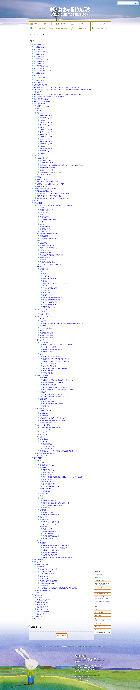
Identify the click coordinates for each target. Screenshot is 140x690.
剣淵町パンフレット (43, 186)
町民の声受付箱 (48, 373)
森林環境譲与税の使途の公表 (52, 505)
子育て (97, 609)
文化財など (43, 330)
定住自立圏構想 (48, 370)
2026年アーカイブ (46, 153)
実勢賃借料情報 (48, 533)
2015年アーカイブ (46, 127)
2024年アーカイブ (46, 148)
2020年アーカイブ (46, 139)
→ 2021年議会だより (41, 68)
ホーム (37, 646)
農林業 (39, 460)
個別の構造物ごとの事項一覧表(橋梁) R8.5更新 (49, 96)
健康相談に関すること (47, 245)
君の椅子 (39, 111)
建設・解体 (43, 378)
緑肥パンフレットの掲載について (44, 101)
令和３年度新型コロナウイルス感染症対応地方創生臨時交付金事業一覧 (56, 87)
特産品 (97, 590)
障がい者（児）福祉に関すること (50, 264)
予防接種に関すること (47, 250)
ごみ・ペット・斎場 (100, 626)
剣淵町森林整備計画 (49, 500)
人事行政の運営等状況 (47, 574)
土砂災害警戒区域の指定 (48, 422)
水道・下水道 (44, 314)
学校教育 (43, 321)
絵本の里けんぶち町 (40, 44)
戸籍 (41, 215)
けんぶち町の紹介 (39, 104)
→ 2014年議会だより (41, 52)
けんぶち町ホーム (33, 34)
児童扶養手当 (47, 292)
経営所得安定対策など (47, 481)
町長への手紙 (38, 616)
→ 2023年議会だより (41, 77)
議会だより (40, 614)
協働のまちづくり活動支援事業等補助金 (56, 359)
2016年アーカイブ (46, 129)
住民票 (42, 207)
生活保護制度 (47, 444)
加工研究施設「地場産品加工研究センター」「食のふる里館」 (63, 477)
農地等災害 (43, 517)
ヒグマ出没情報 (48, 512)
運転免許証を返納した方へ (45, 191)
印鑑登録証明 (44, 217)
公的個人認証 (44, 212)
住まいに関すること (46, 342)
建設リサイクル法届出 (50, 385)
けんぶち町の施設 (99, 580)
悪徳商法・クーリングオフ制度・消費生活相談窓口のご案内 (59, 451)
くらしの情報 (38, 203)
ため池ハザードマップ (50, 524)
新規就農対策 (47, 491)
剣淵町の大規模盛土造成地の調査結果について (58, 380)
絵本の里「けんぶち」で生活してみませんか (57, 344)
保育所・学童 (44, 269)
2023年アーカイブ (46, 146)
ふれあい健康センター (47, 163)
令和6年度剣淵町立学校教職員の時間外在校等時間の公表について (64, 323)
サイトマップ (38, 618)
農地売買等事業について (51, 536)
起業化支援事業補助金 (50, 552)
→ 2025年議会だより (41, 82)
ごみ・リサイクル (45, 430)
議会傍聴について (42, 607)
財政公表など (44, 576)
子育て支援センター (49, 278)
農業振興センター (49, 472)
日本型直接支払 (45, 493)
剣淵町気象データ (49, 470)
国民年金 (43, 224)
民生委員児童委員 (49, 446)
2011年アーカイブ (46, 118)
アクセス (57, 646)
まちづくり (98, 618)
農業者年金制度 (45, 226)
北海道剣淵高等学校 (46, 337)
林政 (41, 498)
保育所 (45, 281)
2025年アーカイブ (46, 151)
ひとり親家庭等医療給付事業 (52, 297)
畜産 (41, 496)
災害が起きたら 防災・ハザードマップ (53, 418)
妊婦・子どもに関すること (48, 248)
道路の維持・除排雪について (52, 401)
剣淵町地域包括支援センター (49, 262)
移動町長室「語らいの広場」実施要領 (55, 368)
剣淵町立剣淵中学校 (46, 335)
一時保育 (46, 276)
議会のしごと (41, 604)
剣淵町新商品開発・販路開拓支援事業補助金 (57, 557)
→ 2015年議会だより (41, 54)
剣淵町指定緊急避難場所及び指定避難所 (53, 420)
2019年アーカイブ (46, 137)
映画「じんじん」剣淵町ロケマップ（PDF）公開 (52, 184)
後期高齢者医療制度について (49, 238)
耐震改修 (43, 392)
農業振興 (43, 467)
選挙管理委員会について (44, 590)
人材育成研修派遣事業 (50, 555)
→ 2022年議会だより (41, 73)
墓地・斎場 (43, 434)
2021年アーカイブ (46, 141)
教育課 (42, 318)
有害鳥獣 (43, 510)
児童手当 (46, 290)
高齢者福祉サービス (46, 252)
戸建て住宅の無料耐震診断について (54, 396)
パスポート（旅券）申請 (48, 219)
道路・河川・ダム (45, 399)
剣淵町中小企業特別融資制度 (52, 550)
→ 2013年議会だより (41, 49)
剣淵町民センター (45, 160)
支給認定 (46, 271)
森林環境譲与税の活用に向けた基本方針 (56, 503)
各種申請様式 (44, 415)
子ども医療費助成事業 (50, 288)
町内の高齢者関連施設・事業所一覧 (51, 255)
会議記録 (39, 597)
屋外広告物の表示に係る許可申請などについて (58, 389)
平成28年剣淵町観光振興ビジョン (47, 182)
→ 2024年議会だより (41, 80)
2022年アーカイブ (46, 144)
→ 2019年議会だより (41, 63)
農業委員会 (43, 526)
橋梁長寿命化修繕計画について (53, 403)
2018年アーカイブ (46, 134)
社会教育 (43, 326)
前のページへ (61, 635)
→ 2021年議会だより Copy (43, 70)
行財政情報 (40, 566)
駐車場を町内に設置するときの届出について (57, 387)
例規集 (39, 592)
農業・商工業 (38, 458)
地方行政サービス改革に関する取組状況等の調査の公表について (60, 588)
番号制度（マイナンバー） (48, 229)
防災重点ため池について (51, 522)
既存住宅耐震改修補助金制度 (52, 394)
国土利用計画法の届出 (41, 99)
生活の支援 (43, 441)
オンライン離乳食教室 (50, 302)
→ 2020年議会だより (41, 66)
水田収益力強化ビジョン (51, 486)
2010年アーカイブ (46, 115)
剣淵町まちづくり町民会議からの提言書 (56, 361)
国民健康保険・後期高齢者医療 (102, 602)
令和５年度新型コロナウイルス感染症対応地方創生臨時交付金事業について (58, 94)
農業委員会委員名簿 (49, 531)
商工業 (39, 541)
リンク (36, 200)
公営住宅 (43, 311)
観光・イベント (39, 155)
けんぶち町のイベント (101, 588)
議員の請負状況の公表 (44, 611)
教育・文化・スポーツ (101, 615)
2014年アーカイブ (46, 125)
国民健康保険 (44, 236)
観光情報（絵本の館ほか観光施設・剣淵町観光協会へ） (102, 584)
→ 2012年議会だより (41, 47)
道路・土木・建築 (99, 621)
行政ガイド (37, 562)
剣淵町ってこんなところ (101, 571)
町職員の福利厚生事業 (47, 583)
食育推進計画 (47, 479)
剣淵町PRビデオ (48, 352)
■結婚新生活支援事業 (40, 85)
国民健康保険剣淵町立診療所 (102, 632)
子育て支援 (43, 285)
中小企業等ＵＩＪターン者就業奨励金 (55, 548)
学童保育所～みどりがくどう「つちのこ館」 (57, 283)
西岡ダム (46, 406)
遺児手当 (46, 295)
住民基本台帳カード (46, 210)
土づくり (43, 463)
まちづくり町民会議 (49, 366)
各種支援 (43, 543)
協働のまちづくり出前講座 (51, 356)
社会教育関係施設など (47, 328)
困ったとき (98, 629)
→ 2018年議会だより (41, 61)
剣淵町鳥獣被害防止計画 (51, 515)
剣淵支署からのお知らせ (48, 411)
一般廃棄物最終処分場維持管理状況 (51, 427)
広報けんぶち (98, 577)
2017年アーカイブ (46, 132)
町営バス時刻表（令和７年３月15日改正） (50, 196)
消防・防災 (98, 624)
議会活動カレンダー (43, 609)
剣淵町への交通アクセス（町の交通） (46, 189)
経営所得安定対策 (49, 484)
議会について (38, 595)
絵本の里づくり (99, 574)
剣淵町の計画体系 (42, 564)
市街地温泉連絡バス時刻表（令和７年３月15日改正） (54, 198)
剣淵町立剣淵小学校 (46, 333)
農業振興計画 (47, 474)
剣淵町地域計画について (48, 465)
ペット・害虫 (44, 432)
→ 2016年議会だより (41, 56)
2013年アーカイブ (46, 122)
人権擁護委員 (47, 448)
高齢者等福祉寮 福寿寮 (47, 167)
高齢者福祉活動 (45, 257)
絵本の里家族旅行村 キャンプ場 (50, 172)
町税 (41, 222)
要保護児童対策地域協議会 (51, 300)
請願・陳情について (43, 602)
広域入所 (46, 274)
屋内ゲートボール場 (46, 170)
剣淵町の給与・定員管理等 (48, 581)
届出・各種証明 (39, 559)
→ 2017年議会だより (41, 59)
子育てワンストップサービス (49, 231)
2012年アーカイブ (46, 120)
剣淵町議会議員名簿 (43, 600)
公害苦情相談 (44, 439)
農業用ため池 (44, 519)
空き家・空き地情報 (49, 347)
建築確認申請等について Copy (53, 382)
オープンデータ (42, 455)
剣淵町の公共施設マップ (101, 593)
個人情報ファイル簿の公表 (48, 569)
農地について (47, 529)
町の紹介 (42, 646)
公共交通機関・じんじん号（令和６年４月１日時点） (54, 193)
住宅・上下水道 (99, 612)
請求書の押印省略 (45, 571)
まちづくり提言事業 (49, 363)
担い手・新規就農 (45, 489)
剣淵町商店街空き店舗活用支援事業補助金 (56, 545)
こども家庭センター (49, 304)
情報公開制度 (44, 585)
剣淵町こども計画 (49, 307)
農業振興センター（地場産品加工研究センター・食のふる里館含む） (62, 165)
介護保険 (43, 259)
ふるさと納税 (44, 578)
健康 (96, 606)
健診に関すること (45, 243)
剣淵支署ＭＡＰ (45, 413)
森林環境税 (46, 507)
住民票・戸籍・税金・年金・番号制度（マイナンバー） (102, 597)
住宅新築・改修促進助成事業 (52, 349)
